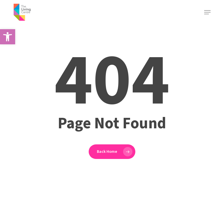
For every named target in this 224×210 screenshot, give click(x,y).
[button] (7, 36)
